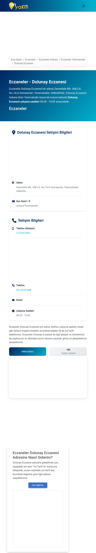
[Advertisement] (48, 35)
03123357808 (23, 290)
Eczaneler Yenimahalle (73, 59)
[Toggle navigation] (84, 6)
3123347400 (23, 232)
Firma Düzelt (27, 352)
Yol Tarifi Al (38, 485)
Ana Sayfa (16, 59)
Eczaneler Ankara (48, 59)
